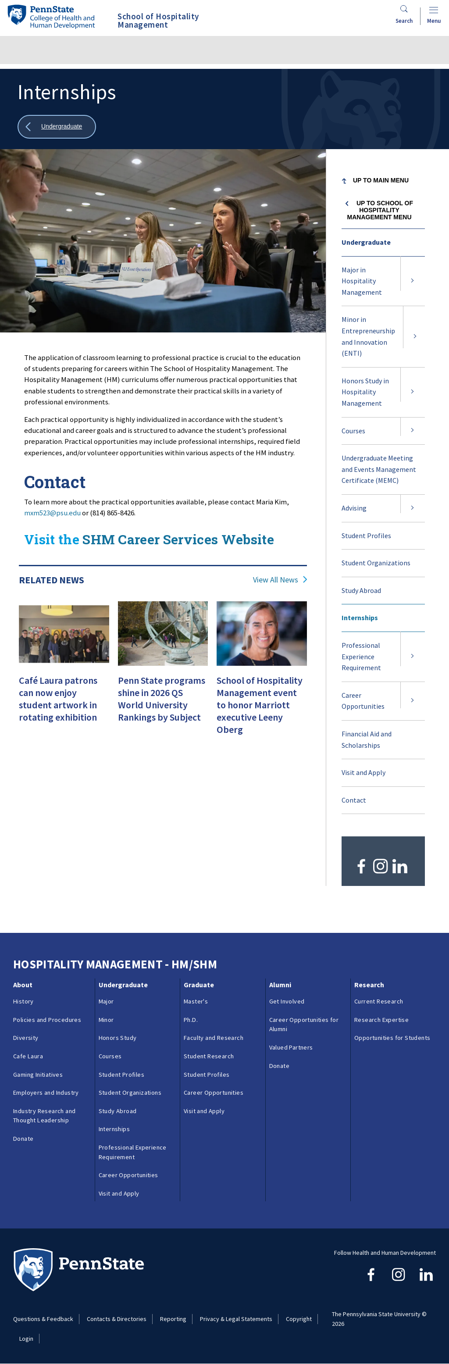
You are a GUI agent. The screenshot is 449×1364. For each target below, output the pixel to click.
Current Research (378, 1001)
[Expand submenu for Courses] (412, 431)
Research (369, 984)
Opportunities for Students (392, 1038)
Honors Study (118, 1038)
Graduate (199, 984)
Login (26, 1339)
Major (106, 1001)
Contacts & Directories (116, 1319)
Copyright (299, 1319)
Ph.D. (191, 1020)
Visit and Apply (363, 772)
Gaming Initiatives (38, 1074)
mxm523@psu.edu (52, 513)
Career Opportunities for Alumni (304, 1024)
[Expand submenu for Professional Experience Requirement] (412, 657)
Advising (354, 507)
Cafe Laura (28, 1056)
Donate (23, 1139)
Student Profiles (377, 540)
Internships (360, 617)
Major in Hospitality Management (362, 280)
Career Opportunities (363, 701)
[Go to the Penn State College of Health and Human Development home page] (51, 16)
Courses (353, 430)
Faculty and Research (213, 1038)
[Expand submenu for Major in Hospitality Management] (412, 281)
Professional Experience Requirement (361, 656)
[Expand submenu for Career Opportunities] (412, 701)
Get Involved (287, 1001)
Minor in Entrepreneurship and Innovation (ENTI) (368, 336)
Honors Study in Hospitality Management (365, 391)
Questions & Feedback (43, 1319)
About (22, 984)
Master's (196, 1001)
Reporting (173, 1319)
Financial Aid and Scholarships (371, 744)
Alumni (280, 984)
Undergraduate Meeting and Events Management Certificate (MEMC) (379, 469)
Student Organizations (376, 562)
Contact (354, 800)
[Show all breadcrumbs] (57, 127)
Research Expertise (381, 1020)
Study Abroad (361, 590)
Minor (106, 1020)
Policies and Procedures (47, 1020)
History (23, 1001)
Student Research (209, 1056)
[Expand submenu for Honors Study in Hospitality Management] (412, 392)
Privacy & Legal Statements (236, 1319)
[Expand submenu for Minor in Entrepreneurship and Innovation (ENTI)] (415, 336)
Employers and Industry (46, 1092)
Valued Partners (291, 1047)
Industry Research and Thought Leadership (44, 1116)
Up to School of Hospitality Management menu (380, 210)
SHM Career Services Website (178, 539)
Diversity (26, 1038)
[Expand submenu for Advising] (412, 508)
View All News (275, 580)
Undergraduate (366, 242)
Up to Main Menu (381, 180)
